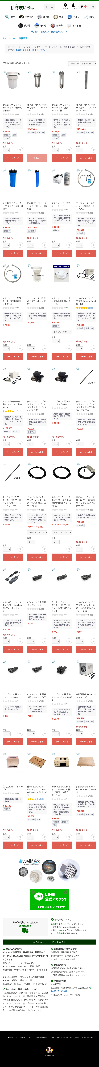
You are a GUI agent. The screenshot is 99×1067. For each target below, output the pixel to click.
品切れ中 (37, 158)
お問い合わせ (87, 1037)
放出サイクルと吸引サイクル (30, 50)
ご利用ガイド (11, 1037)
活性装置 (23, 38)
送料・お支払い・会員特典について (49, 32)
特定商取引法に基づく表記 (68, 1037)
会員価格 (60, 933)
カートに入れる (12, 158)
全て (5, 38)
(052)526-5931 (59, 991)
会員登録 (55, 924)
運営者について (26, 1037)
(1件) (90, 308)
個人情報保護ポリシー (45, 1037)
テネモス (13, 38)
